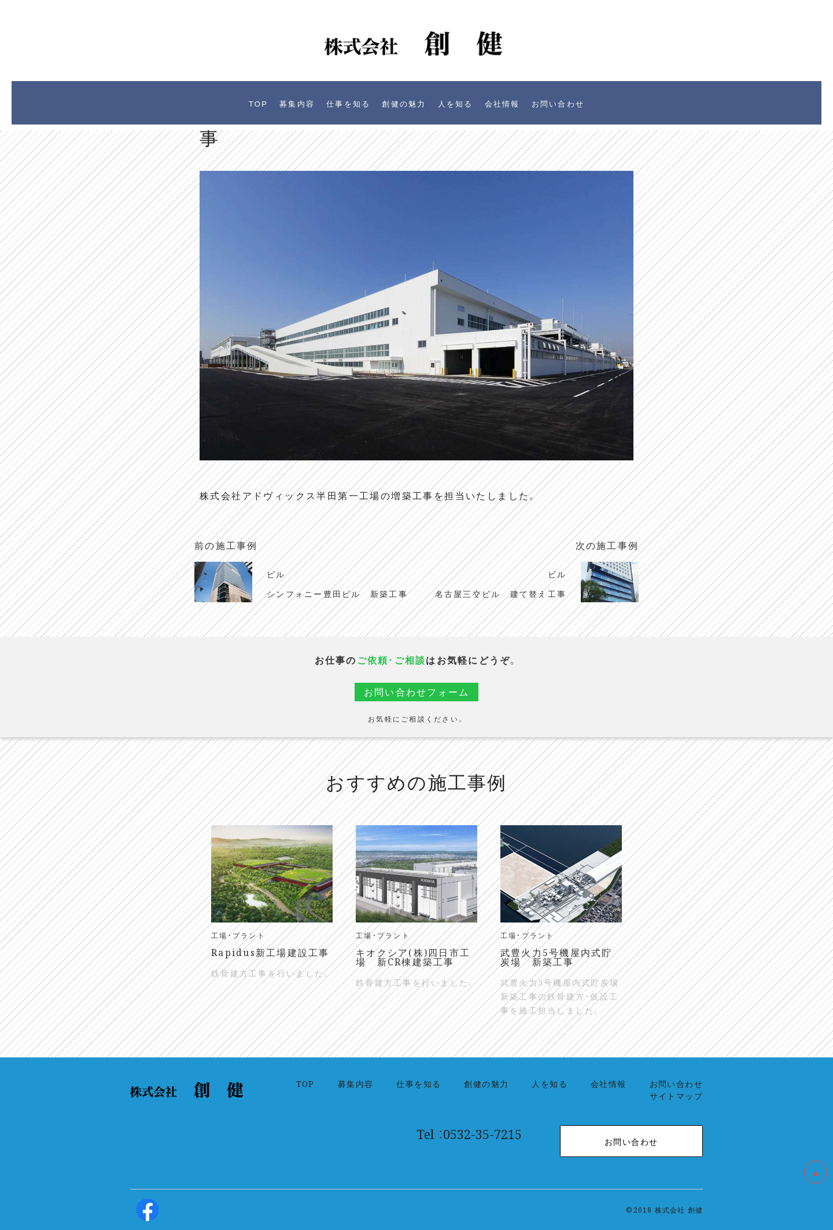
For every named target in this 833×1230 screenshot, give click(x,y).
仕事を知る (418, 1083)
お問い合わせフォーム (417, 691)
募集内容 (356, 1083)
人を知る (549, 1083)
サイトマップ (676, 1095)
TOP (305, 1083)
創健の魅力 (486, 1083)
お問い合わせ (676, 1083)
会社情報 (608, 1083)
